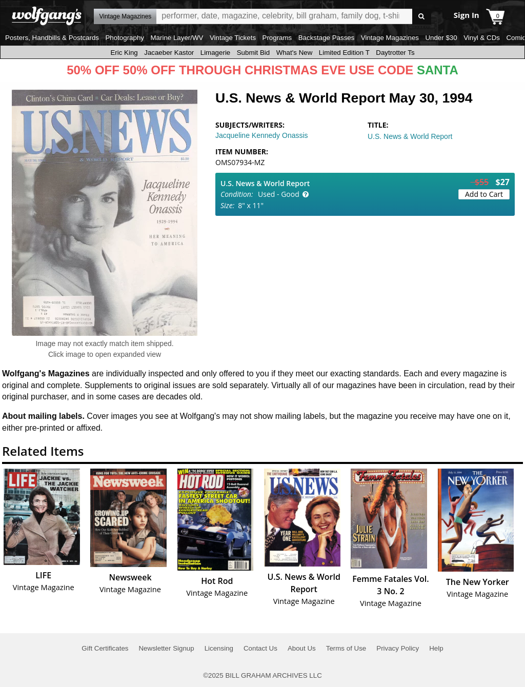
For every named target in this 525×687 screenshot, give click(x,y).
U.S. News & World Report (410, 136)
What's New (294, 52)
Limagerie (215, 52)
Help (436, 648)
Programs (277, 38)
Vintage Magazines (390, 38)
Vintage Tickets (233, 38)
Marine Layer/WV (176, 38)
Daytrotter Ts (395, 52)
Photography (124, 38)
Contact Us (260, 648)
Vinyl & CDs (481, 38)
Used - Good (278, 194)
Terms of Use (346, 648)
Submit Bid (253, 52)
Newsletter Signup (166, 648)
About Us (302, 648)
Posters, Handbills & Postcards (52, 38)
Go (421, 17)
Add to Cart (484, 194)
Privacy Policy (397, 648)
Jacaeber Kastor (169, 52)
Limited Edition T (344, 52)
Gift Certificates (105, 648)
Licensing (219, 648)
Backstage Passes (326, 38)
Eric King (123, 52)
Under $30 (441, 38)
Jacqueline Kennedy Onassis (261, 135)
